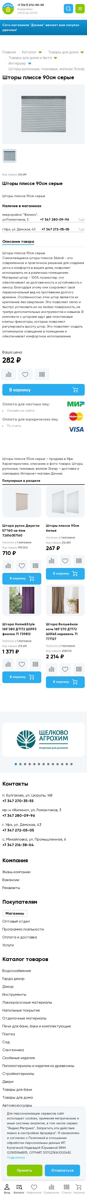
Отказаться (62, 1170)
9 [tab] (53, 764)
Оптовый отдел (16, 921)
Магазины (15, 913)
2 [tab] (20, 764)
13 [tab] (71, 764)
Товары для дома (66, 52)
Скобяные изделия (18, 1058)
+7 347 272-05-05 (55, 229)
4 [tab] (30, 764)
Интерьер (20, 63)
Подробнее (16, 1157)
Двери (7, 1081)
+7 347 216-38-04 (18, 845)
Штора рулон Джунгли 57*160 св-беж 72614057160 (20, 530)
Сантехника (13, 1050)
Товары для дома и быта (33, 57)
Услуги (8, 945)
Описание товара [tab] (18, 241)
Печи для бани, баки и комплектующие (36, 1026)
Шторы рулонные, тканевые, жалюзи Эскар (47, 69)
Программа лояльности (23, 929)
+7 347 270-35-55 (18, 801)
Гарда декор (13, 978)
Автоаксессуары (17, 1105)
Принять (24, 1170)
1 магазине (17, 542)
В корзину (43, 390)
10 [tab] (57, 764)
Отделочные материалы (24, 1018)
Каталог (32, 52)
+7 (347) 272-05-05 (30, 5)
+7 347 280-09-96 (54, 220)
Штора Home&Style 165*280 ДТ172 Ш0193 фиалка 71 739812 (19, 629)
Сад (6, 1042)
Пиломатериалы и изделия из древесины (38, 1066)
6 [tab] (39, 764)
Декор (8, 986)
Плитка (8, 1034)
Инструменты (14, 994)
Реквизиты (11, 888)
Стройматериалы (18, 1073)
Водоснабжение (16, 970)
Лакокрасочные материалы (27, 1002)
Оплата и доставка (19, 937)
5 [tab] (34, 764)
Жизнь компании (16, 872)
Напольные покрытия (21, 1010)
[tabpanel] (43, 739)
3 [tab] (25, 764)
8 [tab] (48, 764)
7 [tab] (43, 764)
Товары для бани (17, 1089)
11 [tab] (62, 764)
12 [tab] (67, 764)
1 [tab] (16, 764)
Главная (9, 52)
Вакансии (10, 880)
